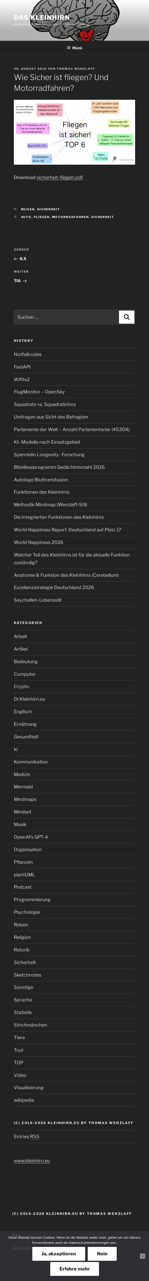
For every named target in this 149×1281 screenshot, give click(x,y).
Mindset (22, 812)
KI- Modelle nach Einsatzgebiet (47, 442)
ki (15, 749)
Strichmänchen (30, 1025)
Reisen (28, 209)
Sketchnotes (27, 975)
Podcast (23, 887)
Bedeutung (26, 661)
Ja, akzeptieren (59, 1253)
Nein (102, 1253)
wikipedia (24, 1100)
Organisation (28, 849)
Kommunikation (31, 761)
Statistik (23, 1012)
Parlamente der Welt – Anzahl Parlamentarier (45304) (72, 429)
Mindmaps (25, 799)
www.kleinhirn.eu (32, 1160)
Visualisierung (29, 1087)
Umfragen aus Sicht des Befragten (51, 417)
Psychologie (27, 912)
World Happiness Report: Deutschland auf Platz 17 (67, 529)
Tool (18, 1050)
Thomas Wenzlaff (76, 69)
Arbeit (20, 636)
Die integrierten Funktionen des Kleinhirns (59, 517)
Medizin (22, 774)
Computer (25, 674)
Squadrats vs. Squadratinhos (45, 404)
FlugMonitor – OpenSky (39, 391)
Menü (74, 48)
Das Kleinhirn (42, 17)
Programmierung (32, 899)
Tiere (19, 1037)
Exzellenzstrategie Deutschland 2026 (54, 587)
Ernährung (25, 724)
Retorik (21, 949)
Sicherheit (48, 209)
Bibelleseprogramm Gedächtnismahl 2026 (59, 467)
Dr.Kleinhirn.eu (29, 699)
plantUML (24, 874)
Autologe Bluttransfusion (41, 479)
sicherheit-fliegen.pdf (60, 177)
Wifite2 (22, 379)
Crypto (21, 686)
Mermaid (23, 786)
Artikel (21, 649)
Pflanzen (23, 862)
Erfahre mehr (74, 1269)
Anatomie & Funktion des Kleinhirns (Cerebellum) (66, 575)
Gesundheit (26, 736)
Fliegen (42, 217)
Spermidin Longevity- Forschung (49, 454)
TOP (18, 1062)
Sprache (23, 999)
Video (20, 1075)
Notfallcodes (28, 354)
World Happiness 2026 (38, 542)
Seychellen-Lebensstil (37, 600)
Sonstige (23, 987)
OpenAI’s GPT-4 (31, 837)
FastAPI (22, 367)
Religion (22, 937)
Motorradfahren (70, 217)
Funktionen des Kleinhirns (41, 492)
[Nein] (142, 1256)
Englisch (23, 711)
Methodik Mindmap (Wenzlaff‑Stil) (50, 504)
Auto (26, 217)
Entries (26, 1136)
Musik (20, 824)
